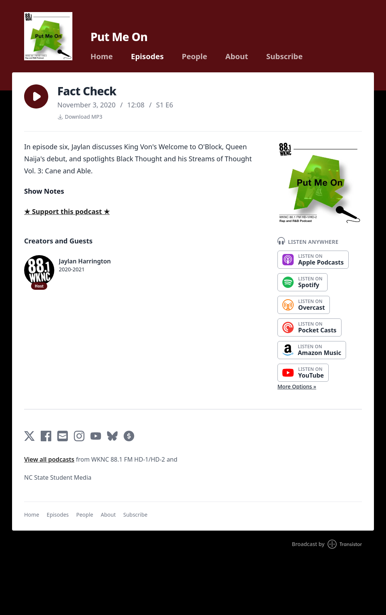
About (236, 56)
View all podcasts (49, 459)
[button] (36, 96)
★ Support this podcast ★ (67, 211)
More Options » (296, 386)
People (194, 56)
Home (101, 56)
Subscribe (284, 56)
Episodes (147, 56)
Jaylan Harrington (85, 261)
